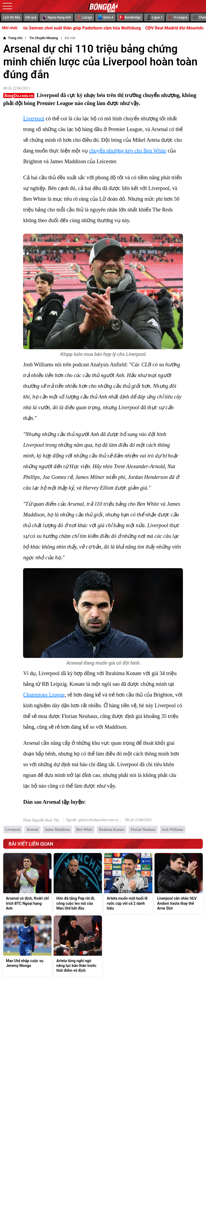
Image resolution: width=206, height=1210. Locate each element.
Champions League (44, 695)
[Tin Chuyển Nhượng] (43, 38)
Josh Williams (172, 830)
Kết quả (30, 17)
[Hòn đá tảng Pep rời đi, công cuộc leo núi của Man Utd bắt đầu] (78, 883)
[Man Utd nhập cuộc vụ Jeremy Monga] (27, 945)
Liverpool (33, 118)
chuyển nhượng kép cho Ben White (127, 151)
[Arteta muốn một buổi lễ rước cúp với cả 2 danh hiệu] (128, 883)
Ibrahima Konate (111, 830)
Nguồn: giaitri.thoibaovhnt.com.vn (92, 820)
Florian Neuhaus (143, 830)
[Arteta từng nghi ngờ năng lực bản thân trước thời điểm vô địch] (78, 945)
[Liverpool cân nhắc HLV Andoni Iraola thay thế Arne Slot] (178, 883)
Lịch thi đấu (11, 17)
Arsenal (32, 830)
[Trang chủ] (12, 38)
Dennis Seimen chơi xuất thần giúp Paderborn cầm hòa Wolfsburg (86, 28)
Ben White (84, 830)
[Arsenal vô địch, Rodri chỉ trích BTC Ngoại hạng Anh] (27, 883)
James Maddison (57, 830)
